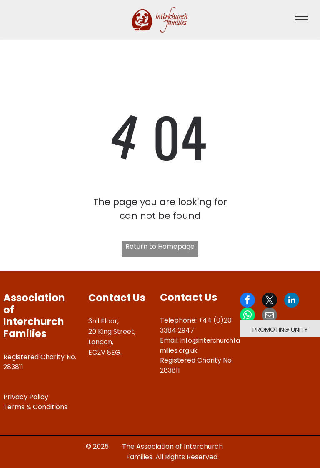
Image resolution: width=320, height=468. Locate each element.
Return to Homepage (160, 246)
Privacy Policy (25, 397)
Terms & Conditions (35, 407)
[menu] (301, 19)
